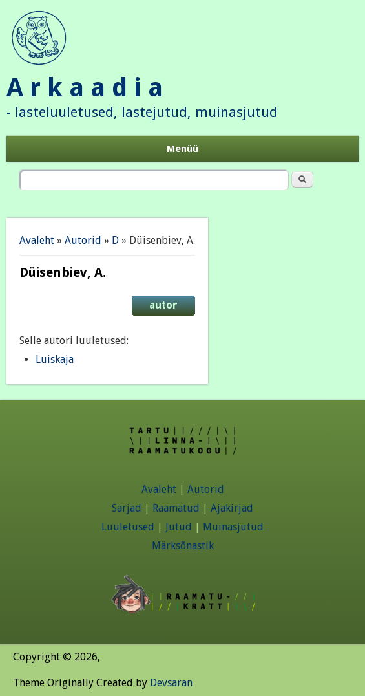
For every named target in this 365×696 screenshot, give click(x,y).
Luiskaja (55, 359)
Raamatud (176, 508)
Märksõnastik (183, 545)
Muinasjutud (233, 527)
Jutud (178, 527)
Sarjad (126, 508)
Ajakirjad (232, 508)
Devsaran (171, 683)
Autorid (83, 240)
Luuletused (127, 527)
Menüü (182, 149)
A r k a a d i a (84, 87)
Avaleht (36, 240)
